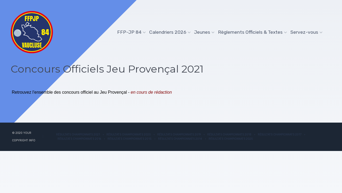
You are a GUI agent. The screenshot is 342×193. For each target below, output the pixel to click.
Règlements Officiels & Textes (251, 32)
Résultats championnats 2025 (231, 139)
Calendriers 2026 (168, 32)
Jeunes (203, 32)
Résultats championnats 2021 (78, 134)
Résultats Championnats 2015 (129, 139)
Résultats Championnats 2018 (229, 134)
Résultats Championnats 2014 (180, 139)
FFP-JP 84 (130, 32)
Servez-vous (305, 32)
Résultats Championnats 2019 (179, 134)
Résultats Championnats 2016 (79, 139)
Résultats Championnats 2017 (279, 134)
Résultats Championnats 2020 (128, 134)
